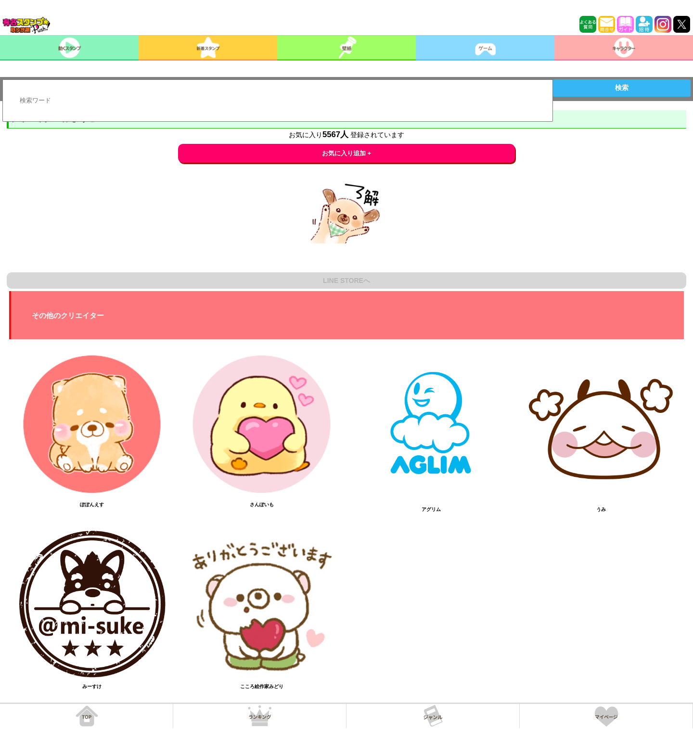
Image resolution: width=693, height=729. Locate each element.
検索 (622, 87)
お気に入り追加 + (347, 153)
